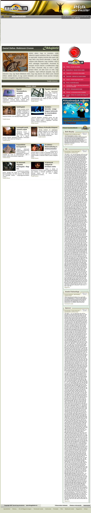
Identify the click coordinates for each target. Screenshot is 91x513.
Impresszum (86, 505)
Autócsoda (48, 509)
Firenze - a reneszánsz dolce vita (74, 92)
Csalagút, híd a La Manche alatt (72, 134)
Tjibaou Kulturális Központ (47, 127)
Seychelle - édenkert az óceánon (74, 76)
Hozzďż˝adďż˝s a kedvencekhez (8, 14)
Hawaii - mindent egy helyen (73, 79)
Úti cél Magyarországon (25, 509)
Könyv (86, 509)
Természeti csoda (68, 303)
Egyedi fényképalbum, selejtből (22, 91)
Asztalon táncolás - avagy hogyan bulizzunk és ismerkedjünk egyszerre (51, 111)
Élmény (14, 509)
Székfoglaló (21, 107)
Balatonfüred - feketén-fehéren (74, 70)
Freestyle (55, 509)
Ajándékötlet (6, 509)
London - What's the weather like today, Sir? (77, 95)
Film (62, 509)
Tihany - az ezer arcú (71, 67)
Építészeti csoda (68, 144)
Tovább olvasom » (52, 81)
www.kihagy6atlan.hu (31, 505)
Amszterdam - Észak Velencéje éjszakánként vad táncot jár (71, 152)
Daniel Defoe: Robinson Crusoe (18, 48)
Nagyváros (67, 287)
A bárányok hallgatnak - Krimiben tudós (50, 164)
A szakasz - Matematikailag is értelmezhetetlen (51, 147)
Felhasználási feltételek (61, 505)
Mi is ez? (6, 16)
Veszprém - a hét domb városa (74, 73)
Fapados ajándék (51, 89)
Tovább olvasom (6, 102)
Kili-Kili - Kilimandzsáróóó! (72, 89)
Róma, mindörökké (71, 82)
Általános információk (75, 505)
